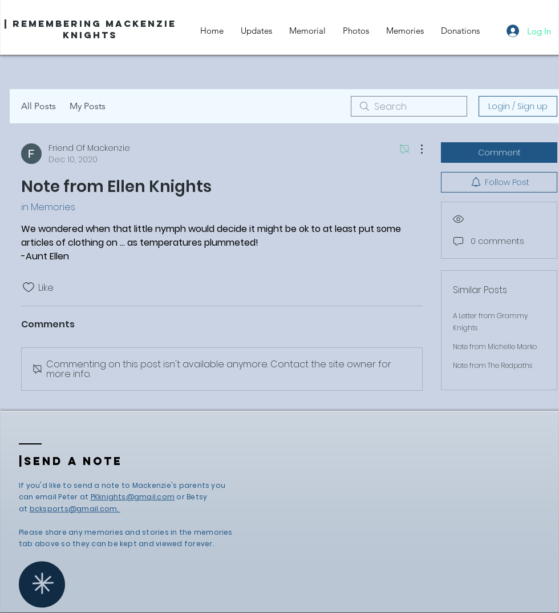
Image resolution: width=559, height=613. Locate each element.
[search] (409, 106)
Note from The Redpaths (492, 365)
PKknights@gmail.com (133, 497)
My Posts (88, 106)
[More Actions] (416, 149)
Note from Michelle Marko (495, 346)
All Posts (38, 106)
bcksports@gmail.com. (75, 509)
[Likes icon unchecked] (28, 287)
